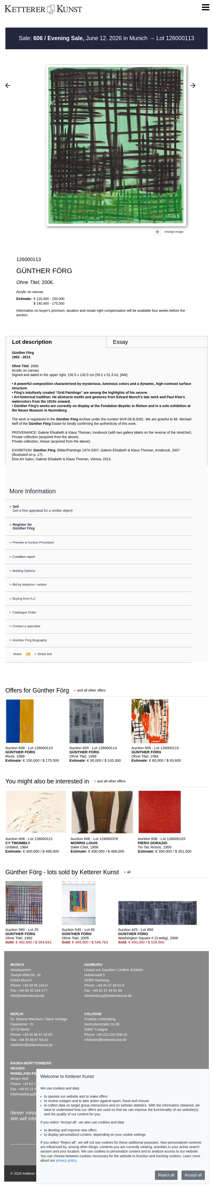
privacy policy (66, 1160)
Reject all (166, 1175)
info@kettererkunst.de (27, 996)
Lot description (32, 342)
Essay (120, 342)
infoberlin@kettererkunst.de (31, 1045)
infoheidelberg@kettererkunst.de (35, 1094)
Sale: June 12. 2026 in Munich (84, 38)
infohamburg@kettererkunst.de (107, 996)
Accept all (193, 1175)
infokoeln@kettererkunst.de (105, 1040)
